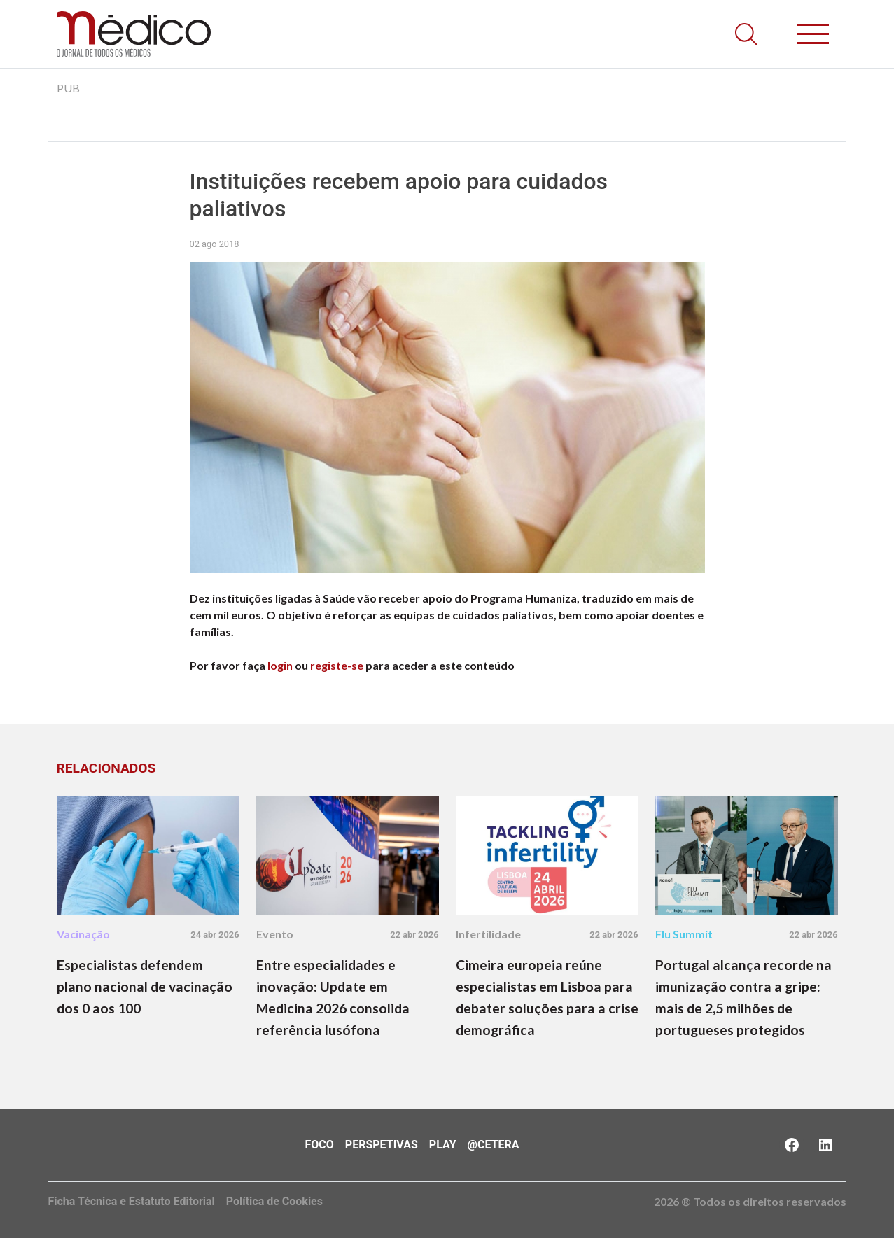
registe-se (336, 665)
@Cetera (493, 1144)
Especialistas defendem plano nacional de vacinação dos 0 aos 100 (144, 986)
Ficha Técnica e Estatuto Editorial (131, 1201)
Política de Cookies (274, 1201)
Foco (319, 1144)
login (280, 665)
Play (442, 1144)
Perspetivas (381, 1144)
